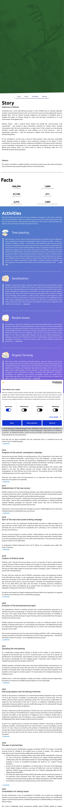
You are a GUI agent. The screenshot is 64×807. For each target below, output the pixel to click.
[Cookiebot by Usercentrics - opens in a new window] (53, 382)
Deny (12, 423)
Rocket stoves (21, 317)
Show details (53, 417)
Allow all (52, 423)
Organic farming (22, 355)
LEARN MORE (26, 304)
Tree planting (20, 232)
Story (19, 96)
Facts (26, 96)
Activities (35, 96)
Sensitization (20, 278)
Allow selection (32, 423)
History (44, 96)
